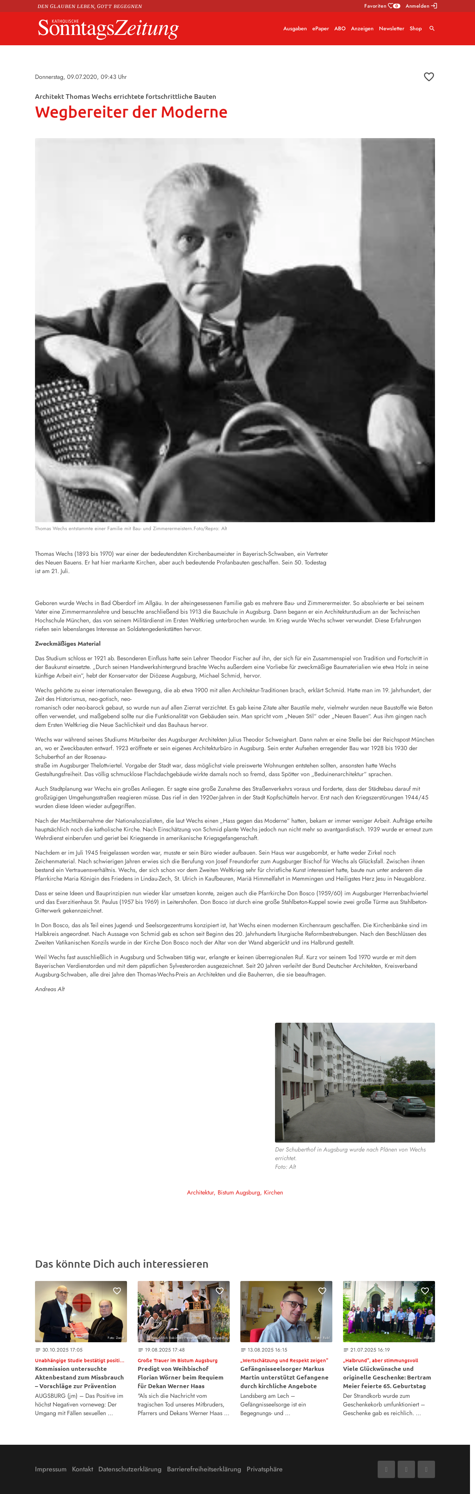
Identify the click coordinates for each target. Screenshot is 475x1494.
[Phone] (426, 1469)
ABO (340, 28)
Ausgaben (295, 28)
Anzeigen (362, 28)
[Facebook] (386, 1469)
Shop (416, 28)
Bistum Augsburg (239, 1192)
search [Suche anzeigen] (432, 28)
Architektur (200, 1192)
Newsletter (391, 28)
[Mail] (406, 1469)
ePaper (320, 28)
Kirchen (273, 1192)
